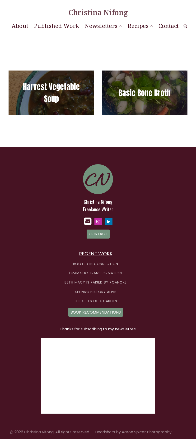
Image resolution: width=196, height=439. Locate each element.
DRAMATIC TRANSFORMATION (95, 273)
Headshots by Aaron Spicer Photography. (133, 432)
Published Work (56, 26)
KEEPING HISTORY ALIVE (95, 292)
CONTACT (98, 234)
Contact (169, 26)
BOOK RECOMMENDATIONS (95, 312)
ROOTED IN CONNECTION (95, 264)
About (20, 26)
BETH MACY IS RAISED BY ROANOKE (96, 282)
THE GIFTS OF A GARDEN (95, 301)
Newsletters (103, 26)
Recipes (140, 26)
